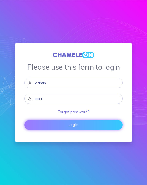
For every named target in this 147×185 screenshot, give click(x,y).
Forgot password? (73, 111)
